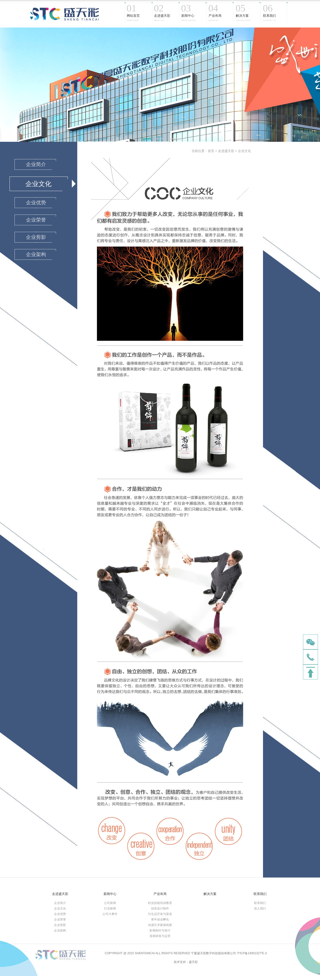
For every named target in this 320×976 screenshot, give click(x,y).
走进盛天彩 (226, 151)
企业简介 (60, 903)
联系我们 (260, 894)
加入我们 (260, 908)
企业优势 (60, 914)
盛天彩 (193, 962)
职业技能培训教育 (160, 903)
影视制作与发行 (160, 930)
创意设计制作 (160, 908)
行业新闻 (110, 908)
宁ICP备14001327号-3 (252, 953)
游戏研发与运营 (160, 936)
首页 (211, 151)
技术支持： (181, 962)
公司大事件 (110, 914)
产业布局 (160, 894)
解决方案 (210, 894)
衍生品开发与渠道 (160, 914)
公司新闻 (110, 903)
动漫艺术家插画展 (160, 925)
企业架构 (60, 930)
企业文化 (244, 151)
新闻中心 (110, 894)
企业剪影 (60, 925)
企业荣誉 (60, 919)
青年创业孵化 (160, 919)
